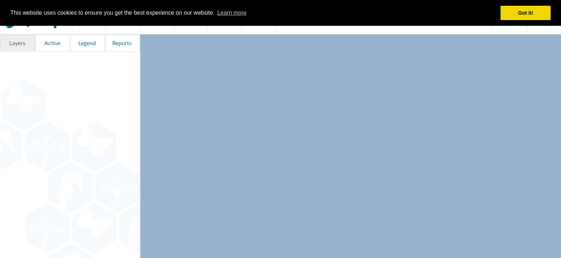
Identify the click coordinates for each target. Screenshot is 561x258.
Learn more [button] (232, 13)
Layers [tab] (17, 42)
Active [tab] (52, 42)
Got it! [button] (525, 13)
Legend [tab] (87, 42)
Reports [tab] (122, 42)
